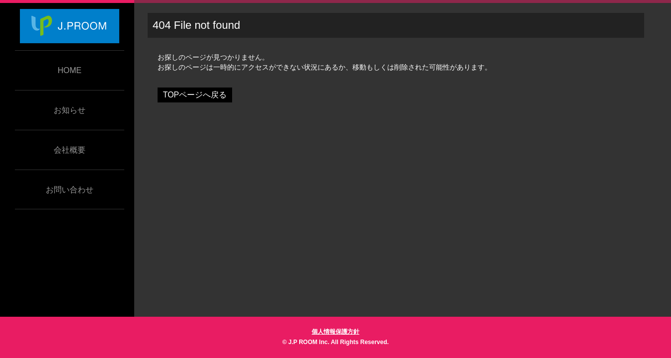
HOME (70, 70)
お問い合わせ (69, 189)
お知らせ (69, 110)
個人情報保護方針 (335, 331)
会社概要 (69, 150)
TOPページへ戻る (195, 94)
